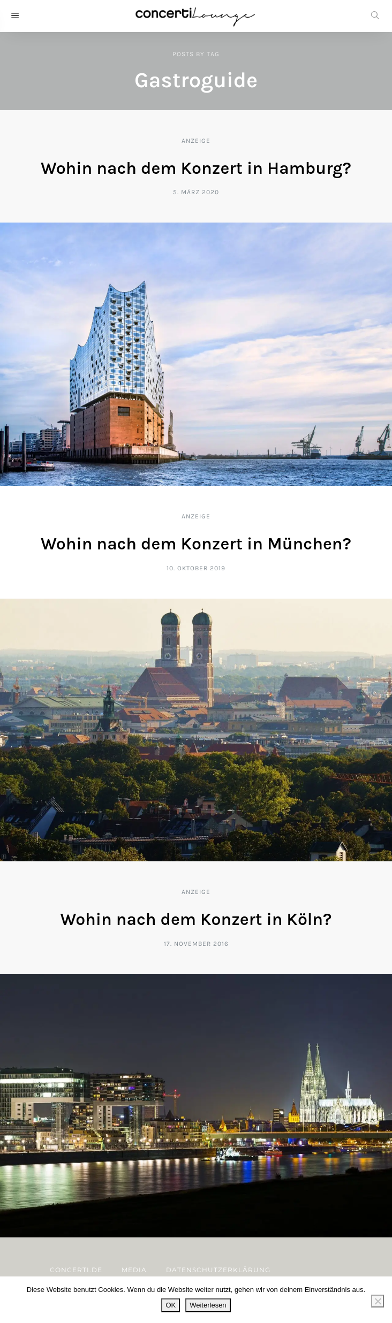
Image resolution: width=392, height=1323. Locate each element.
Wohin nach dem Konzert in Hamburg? (196, 168)
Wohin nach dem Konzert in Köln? (196, 919)
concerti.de (76, 1270)
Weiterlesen (208, 1305)
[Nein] (377, 1301)
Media (134, 1270)
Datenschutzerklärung (218, 1270)
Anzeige (196, 140)
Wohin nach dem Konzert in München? (196, 544)
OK (170, 1305)
